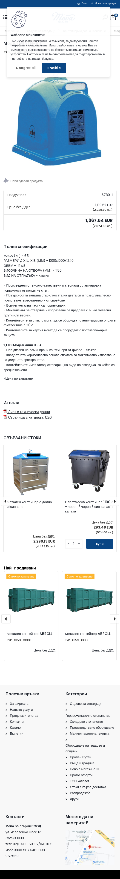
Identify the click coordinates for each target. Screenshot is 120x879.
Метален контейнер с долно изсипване (29, 504)
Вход (84, 3)
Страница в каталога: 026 (27, 417)
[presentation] (5, 501)
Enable (54, 68)
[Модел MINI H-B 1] (60, 114)
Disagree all (26, 68)
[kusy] (74, 544)
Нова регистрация (106, 3)
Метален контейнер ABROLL (29, 633)
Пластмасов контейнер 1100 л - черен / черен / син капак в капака (89, 507)
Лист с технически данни (26, 412)
